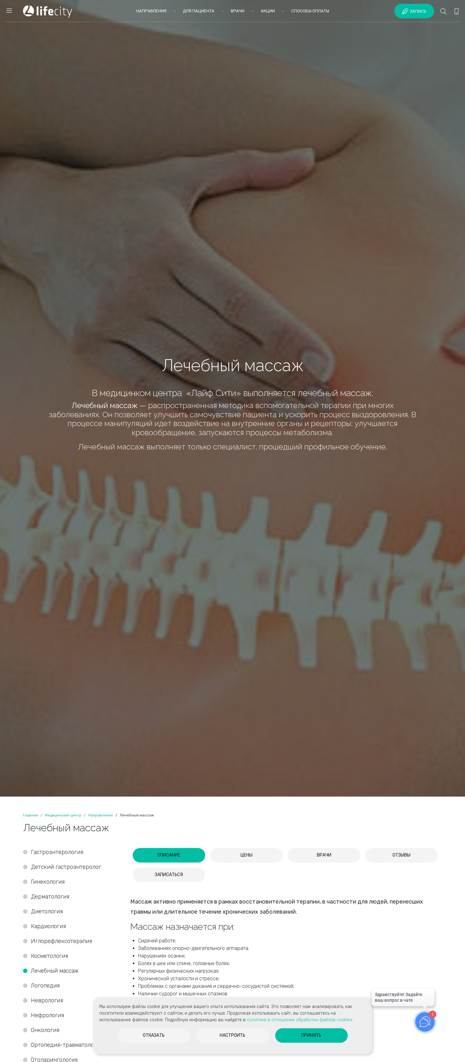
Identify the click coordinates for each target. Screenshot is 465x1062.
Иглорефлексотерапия (61, 941)
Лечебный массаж (54, 970)
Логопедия (45, 985)
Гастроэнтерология (57, 852)
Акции (268, 11)
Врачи (237, 11)
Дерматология (50, 896)
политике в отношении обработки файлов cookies (299, 1020)
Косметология (49, 955)
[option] (232, 398)
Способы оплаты (310, 11)
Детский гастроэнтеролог (66, 866)
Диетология (47, 911)
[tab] (169, 855)
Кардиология (48, 926)
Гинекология (48, 881)
